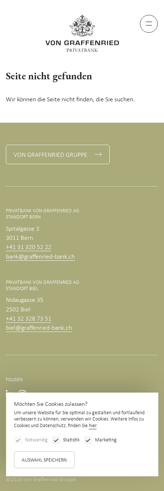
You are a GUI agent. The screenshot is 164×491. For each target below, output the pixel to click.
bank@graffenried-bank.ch (40, 256)
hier (92, 425)
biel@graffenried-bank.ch (39, 328)
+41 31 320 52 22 (28, 247)
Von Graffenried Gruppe (50, 155)
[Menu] (149, 24)
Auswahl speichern (44, 460)
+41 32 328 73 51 (28, 318)
